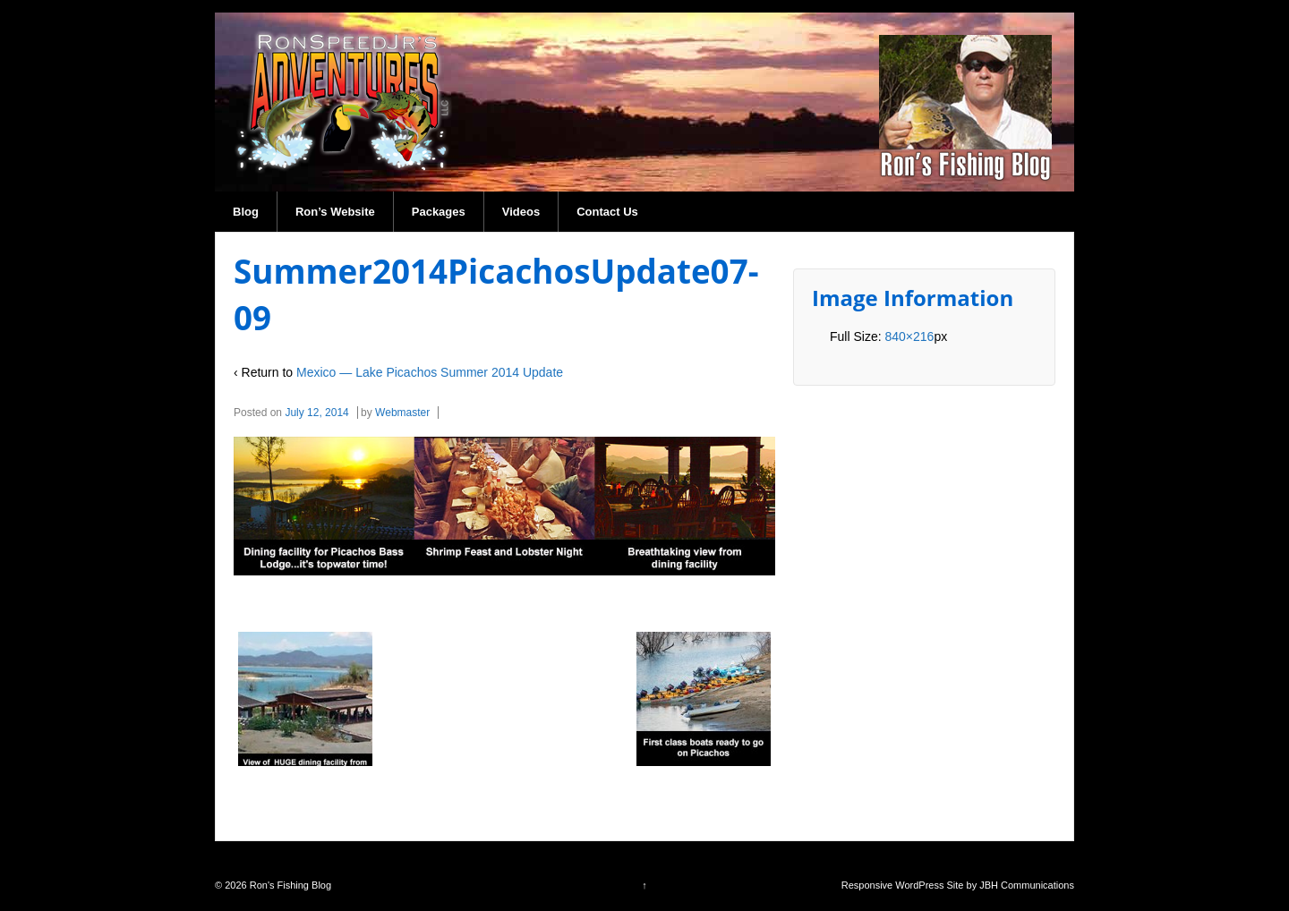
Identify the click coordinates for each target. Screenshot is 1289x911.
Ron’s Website (335, 211)
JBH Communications (1026, 885)
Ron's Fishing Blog (289, 885)
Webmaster (402, 412)
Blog (246, 211)
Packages (438, 211)
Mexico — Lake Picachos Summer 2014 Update (429, 372)
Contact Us (607, 211)
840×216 (909, 336)
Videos (521, 211)
